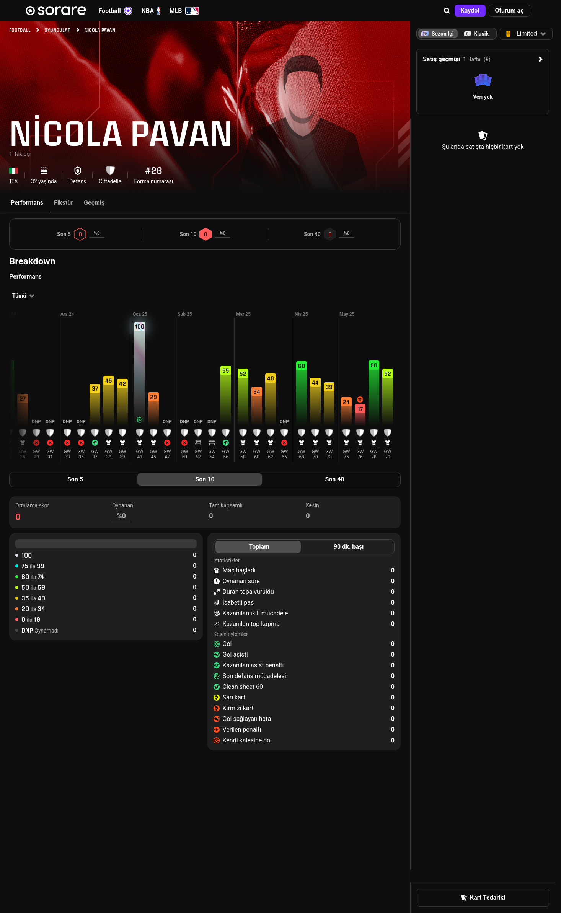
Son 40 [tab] (334, 479)
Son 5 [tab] (75, 479)
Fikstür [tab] (63, 202)
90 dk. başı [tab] (349, 546)
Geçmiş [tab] (94, 202)
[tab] (476, 33)
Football (115, 11)
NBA (151, 11)
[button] (447, 10)
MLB (184, 11)
